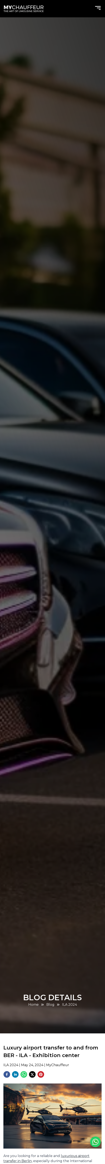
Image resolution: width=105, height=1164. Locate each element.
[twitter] (32, 1075)
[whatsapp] (23, 1075)
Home (33, 1005)
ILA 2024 (69, 1005)
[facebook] (6, 1075)
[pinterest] (40, 1075)
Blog (50, 1005)
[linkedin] (15, 1075)
